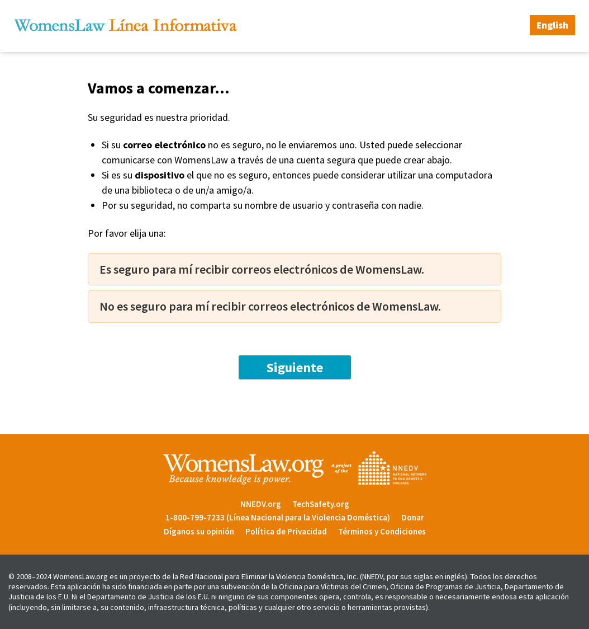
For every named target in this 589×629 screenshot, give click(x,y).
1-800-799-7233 (195, 517)
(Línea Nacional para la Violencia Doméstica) (308, 517)
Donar (412, 517)
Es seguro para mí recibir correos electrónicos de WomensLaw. (261, 269)
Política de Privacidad (286, 531)
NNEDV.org (260, 504)
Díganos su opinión (199, 531)
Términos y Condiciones (382, 531)
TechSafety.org (320, 504)
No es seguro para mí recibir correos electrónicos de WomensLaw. (270, 306)
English (552, 25)
